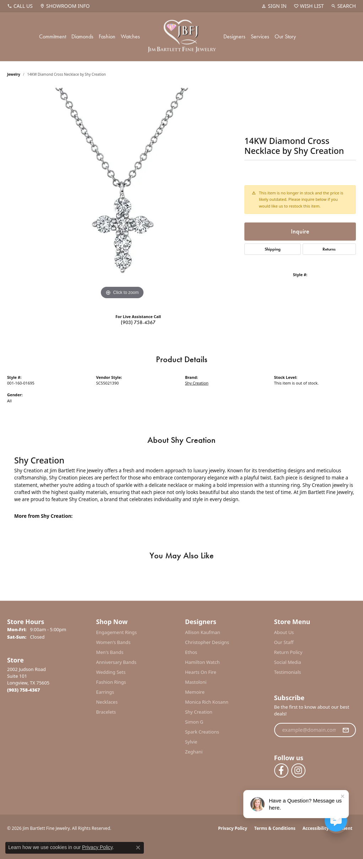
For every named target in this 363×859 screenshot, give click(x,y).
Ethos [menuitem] (191, 652)
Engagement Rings (116, 632)
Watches (130, 36)
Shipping (273, 249)
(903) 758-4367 (138, 322)
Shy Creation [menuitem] (198, 712)
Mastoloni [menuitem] (195, 682)
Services (260, 36)
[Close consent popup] (138, 847)
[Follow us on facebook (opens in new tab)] (281, 770)
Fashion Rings (111, 682)
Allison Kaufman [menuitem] (202, 632)
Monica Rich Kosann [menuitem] (206, 702)
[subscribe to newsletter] (345, 730)
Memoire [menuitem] (195, 692)
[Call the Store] (23, 690)
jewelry (13, 74)
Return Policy (288, 652)
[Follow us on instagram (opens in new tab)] (298, 770)
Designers (234, 36)
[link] (20, 6)
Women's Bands (113, 642)
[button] (273, 6)
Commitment (52, 36)
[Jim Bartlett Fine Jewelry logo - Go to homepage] (181, 36)
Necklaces (107, 702)
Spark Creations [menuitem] (202, 732)
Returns (329, 249)
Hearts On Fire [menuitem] (200, 672)
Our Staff (284, 642)
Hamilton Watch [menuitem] (202, 662)
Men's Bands (110, 652)
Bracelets (106, 712)
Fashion (107, 36)
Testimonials (287, 672)
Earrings (105, 692)
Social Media (287, 662)
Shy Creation (196, 383)
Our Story (285, 36)
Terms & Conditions (275, 828)
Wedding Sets (111, 672)
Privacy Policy (232, 828)
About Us (284, 632)
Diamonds (82, 36)
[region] (122, 194)
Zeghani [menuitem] (193, 751)
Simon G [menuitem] (194, 722)
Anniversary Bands (116, 662)
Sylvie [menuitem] (191, 742)
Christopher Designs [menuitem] (207, 642)
